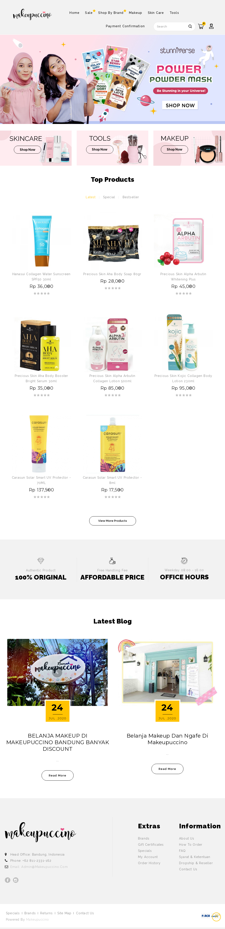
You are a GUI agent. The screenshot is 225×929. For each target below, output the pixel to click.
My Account (148, 857)
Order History (149, 863)
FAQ (182, 851)
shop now (27, 150)
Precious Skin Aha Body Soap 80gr (112, 274)
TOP (217, 917)
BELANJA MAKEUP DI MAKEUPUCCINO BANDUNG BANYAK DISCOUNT (57, 742)
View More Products (112, 520)
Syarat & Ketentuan (194, 857)
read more (58, 775)
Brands (143, 838)
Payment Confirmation (125, 26)
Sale (89, 12)
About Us (186, 838)
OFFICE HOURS (184, 577)
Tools (174, 13)
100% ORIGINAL (40, 577)
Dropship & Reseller (196, 863)
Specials (145, 851)
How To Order (190, 844)
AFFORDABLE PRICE (112, 577)
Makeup (135, 13)
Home (74, 13)
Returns (46, 913)
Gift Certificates (151, 844)
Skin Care (156, 13)
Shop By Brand (110, 12)
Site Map (64, 913)
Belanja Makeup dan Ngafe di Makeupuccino (168, 739)
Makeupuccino (37, 919)
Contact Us (188, 869)
